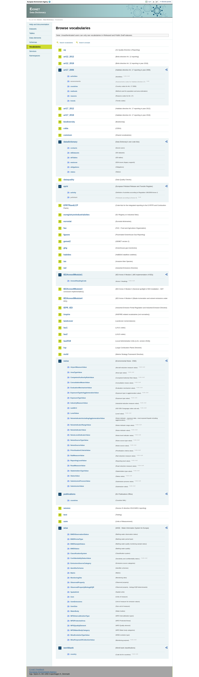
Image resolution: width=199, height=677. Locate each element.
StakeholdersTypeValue (79, 471)
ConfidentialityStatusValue (80, 558)
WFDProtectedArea (77, 621)
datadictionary (70, 142)
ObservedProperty (77, 582)
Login (149, 1)
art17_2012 (68, 108)
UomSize (73, 606)
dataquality (68, 180)
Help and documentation (39, 24)
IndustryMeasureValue (79, 403)
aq (64, 50)
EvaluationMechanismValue (81, 388)
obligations (74, 167)
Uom (72, 597)
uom (65, 521)
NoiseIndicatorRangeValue (80, 425)
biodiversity (69, 122)
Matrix (72, 573)
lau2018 (67, 341)
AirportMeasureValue (78, 367)
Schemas (33, 42)
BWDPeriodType (76, 539)
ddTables (73, 158)
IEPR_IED (68, 308)
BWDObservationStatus (79, 534)
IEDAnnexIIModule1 (72, 275)
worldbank (68, 648)
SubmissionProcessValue (80, 481)
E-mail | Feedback (36, 670)
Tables (32, 33)
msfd (65, 354)
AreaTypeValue (76, 372)
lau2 (65, 334)
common (67, 135)
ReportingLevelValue (78, 460)
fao (65, 228)
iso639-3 (73, 408)
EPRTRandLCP (70, 205)
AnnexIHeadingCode (78, 281)
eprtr (65, 186)
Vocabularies (35, 47)
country (73, 654)
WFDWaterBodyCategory (80, 630)
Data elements (35, 38)
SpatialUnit (74, 592)
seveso (66, 508)
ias (64, 261)
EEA (39, 2)
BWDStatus (74, 549)
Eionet (39, 19)
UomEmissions (76, 602)
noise (66, 361)
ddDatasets (74, 153)
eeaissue (73, 162)
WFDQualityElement (78, 626)
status (72, 172)
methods (73, 91)
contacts (73, 148)
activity (73, 192)
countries (74, 86)
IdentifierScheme (77, 568)
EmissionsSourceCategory (80, 563)
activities (73, 76)
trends (72, 101)
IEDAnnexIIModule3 (72, 289)
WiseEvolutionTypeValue (79, 635)
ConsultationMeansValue (80, 382)
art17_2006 (68, 70)
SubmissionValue (77, 486)
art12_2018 (68, 63)
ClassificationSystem (78, 553)
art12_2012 (68, 57)
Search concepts (84, 42)
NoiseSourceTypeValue (79, 440)
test (65, 515)
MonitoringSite (76, 578)
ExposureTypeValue (78, 398)
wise (65, 528)
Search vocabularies (66, 42)
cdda (65, 128)
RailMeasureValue (77, 455)
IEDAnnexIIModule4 (72, 298)
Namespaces (34, 56)
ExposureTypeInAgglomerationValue (84, 393)
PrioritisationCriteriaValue (80, 450)
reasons (73, 96)
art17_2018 (68, 115)
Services (32, 51)
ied (64, 268)
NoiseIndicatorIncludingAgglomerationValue (87, 418)
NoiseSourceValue (77, 445)
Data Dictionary (48, 19)
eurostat (67, 221)
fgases (66, 235)
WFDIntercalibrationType (80, 616)
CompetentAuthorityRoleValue (82, 377)
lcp (64, 348)
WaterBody (74, 611)
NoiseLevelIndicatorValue (80, 435)
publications (69, 494)
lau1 (65, 328)
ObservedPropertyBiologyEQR (82, 587)
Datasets (33, 29)
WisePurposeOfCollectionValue (82, 640)
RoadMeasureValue (77, 466)
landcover (68, 321)
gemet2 (67, 241)
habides (67, 255)
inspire (66, 314)
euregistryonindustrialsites (76, 215)
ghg (65, 248)
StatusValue (75, 476)
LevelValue (74, 413)
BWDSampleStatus (77, 544)
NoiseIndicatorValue (78, 430)
